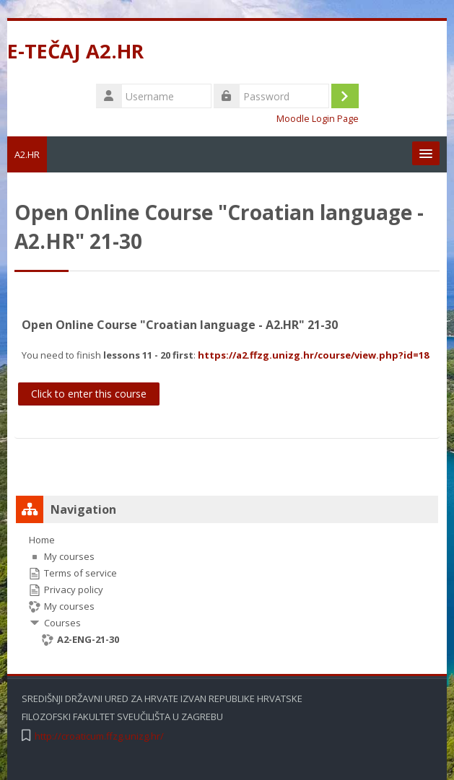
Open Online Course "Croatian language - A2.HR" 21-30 (180, 325)
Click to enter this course (89, 393)
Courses (62, 622)
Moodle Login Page (317, 119)
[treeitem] (227, 590)
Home (42, 539)
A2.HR (27, 154)
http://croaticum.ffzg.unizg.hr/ (99, 736)
